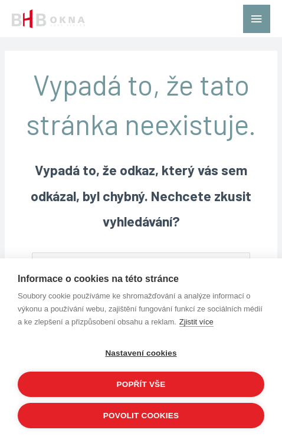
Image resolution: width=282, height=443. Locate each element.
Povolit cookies (141, 415)
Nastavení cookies (140, 353)
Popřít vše (140, 384)
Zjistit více (196, 321)
